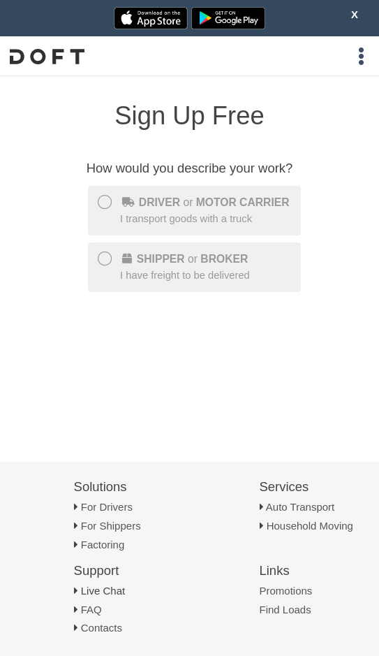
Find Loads (285, 609)
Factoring (103, 545)
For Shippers (111, 526)
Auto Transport (300, 507)
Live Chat (103, 591)
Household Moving (310, 526)
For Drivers (107, 507)
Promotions (286, 591)
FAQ (91, 609)
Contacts (101, 628)
